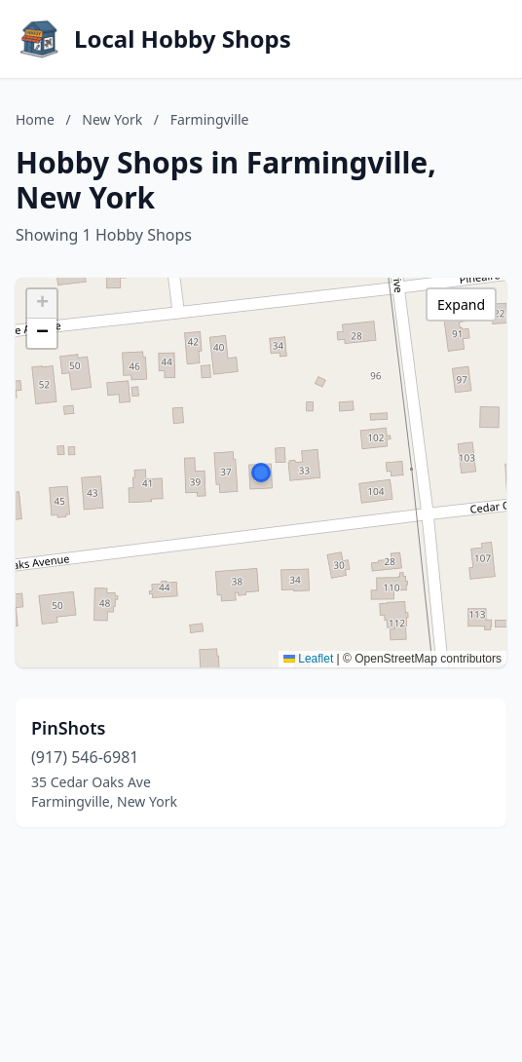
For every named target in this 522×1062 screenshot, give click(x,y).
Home (35, 119)
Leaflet (308, 658)
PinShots (68, 728)
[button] (261, 472)
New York (112, 119)
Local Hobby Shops (182, 39)
